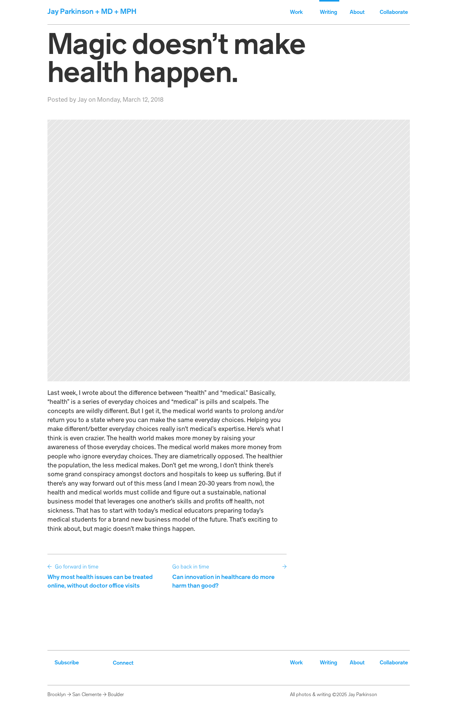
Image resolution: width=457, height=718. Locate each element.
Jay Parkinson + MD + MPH (92, 11)
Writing (328, 12)
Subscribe (67, 662)
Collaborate (394, 12)
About (357, 12)
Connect (123, 663)
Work (296, 12)
